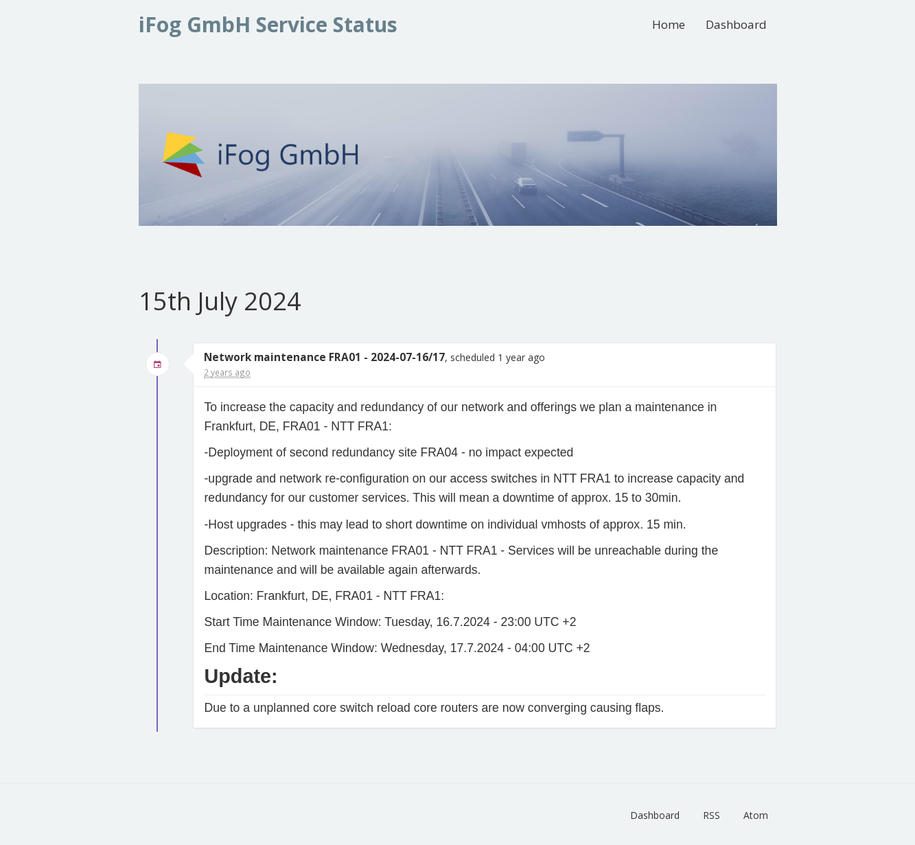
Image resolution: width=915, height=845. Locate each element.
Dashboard (736, 24)
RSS (711, 815)
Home (668, 24)
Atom (755, 815)
